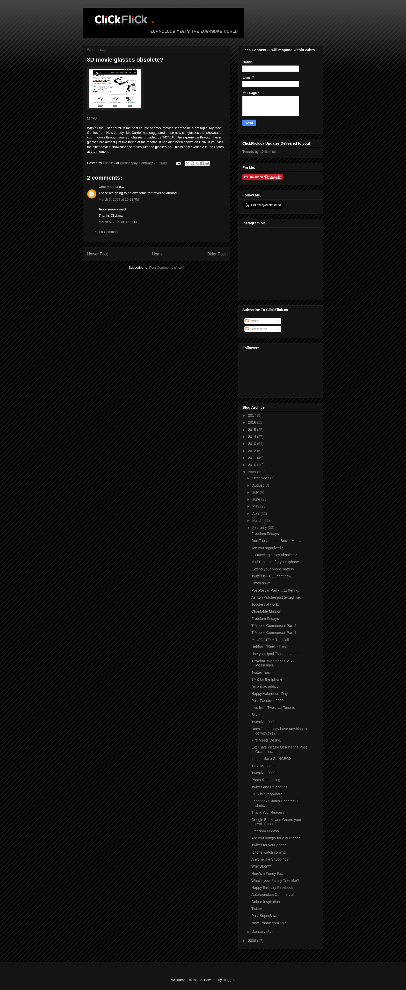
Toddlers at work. (265, 604)
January (259, 932)
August (258, 485)
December (261, 478)
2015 (252, 430)
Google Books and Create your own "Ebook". (276, 822)
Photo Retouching (265, 780)
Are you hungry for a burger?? (275, 838)
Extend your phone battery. (273, 569)
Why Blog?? (261, 866)
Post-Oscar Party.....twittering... (276, 590)
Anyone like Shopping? (269, 859)
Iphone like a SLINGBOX (271, 759)
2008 (252, 940)
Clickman (106, 187)
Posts (252, 321)
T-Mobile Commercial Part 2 (273, 626)
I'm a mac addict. (265, 686)
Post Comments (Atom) (166, 267)
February (260, 527)
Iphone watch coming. (269, 852)
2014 (252, 437)
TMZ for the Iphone (266, 679)
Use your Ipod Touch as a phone (277, 654)
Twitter (256, 909)
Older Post (216, 254)
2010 (252, 465)
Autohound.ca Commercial (272, 894)
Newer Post (97, 254)
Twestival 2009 (263, 722)
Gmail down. (261, 583)
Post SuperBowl (264, 916)
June (256, 499)
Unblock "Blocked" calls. (270, 647)
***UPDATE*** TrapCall (270, 640)
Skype (256, 715)
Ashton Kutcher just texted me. (276, 597)
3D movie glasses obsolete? (274, 555)
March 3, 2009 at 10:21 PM (119, 199)
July (256, 492)
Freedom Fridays (265, 534)
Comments (256, 329)
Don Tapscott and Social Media (276, 541)
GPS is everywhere (266, 794)
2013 (252, 444)
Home (157, 254)
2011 (252, 458)
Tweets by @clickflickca (261, 152)
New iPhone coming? (268, 923)
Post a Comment (106, 232)
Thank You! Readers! (268, 812)
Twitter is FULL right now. (271, 576)
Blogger (228, 980)
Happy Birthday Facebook (272, 887)
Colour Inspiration (265, 902)
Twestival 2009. (264, 773)
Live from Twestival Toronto (273, 708)
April (256, 513)
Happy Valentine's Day (269, 694)
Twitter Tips (260, 672)
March (257, 520)
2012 (252, 451)
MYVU (92, 118)
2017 (252, 415)
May (256, 506)
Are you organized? (267, 548)
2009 (252, 472)
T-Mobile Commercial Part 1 (273, 632)
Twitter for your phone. (269, 845)
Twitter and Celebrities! (269, 787)
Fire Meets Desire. (266, 740)
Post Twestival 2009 (267, 701)
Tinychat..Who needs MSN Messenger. (272, 663)
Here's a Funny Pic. (267, 873)
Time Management (266, 766)
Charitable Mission (266, 611)
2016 (252, 422)
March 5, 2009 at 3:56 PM (118, 222)
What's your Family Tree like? (275, 880)
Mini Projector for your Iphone (275, 562)
